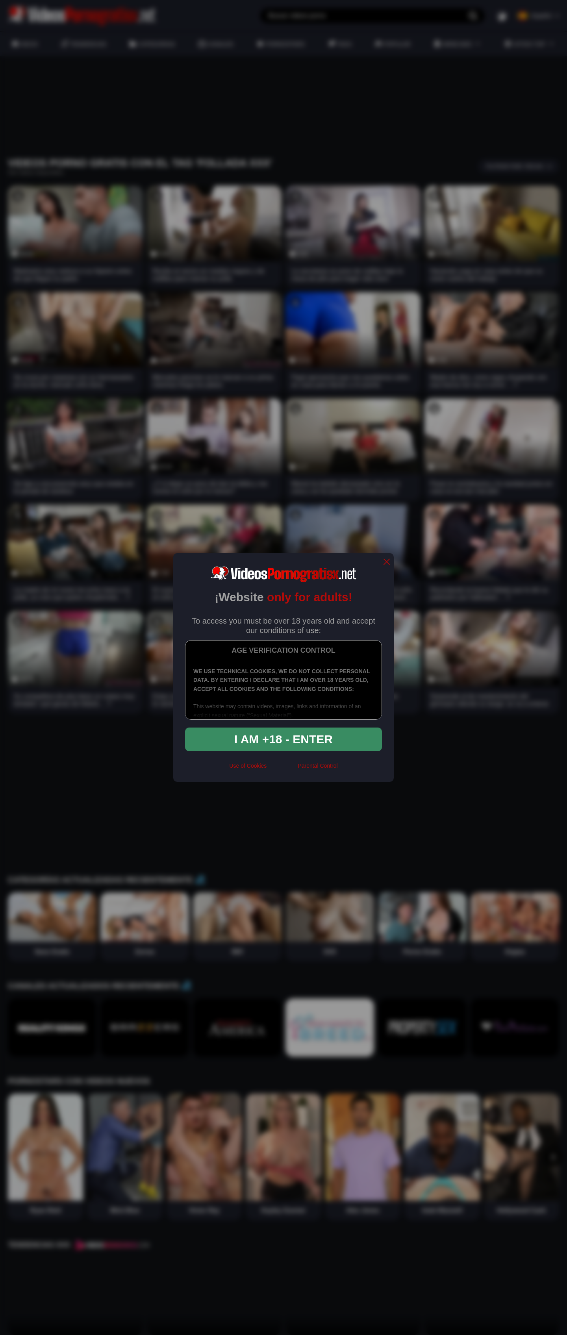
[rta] (282, 769)
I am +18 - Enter (283, 739)
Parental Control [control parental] (317, 766)
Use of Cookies (248, 766)
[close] (387, 562)
